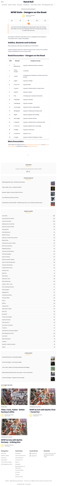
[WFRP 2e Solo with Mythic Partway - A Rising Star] (14, 427)
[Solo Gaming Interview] (28, 287)
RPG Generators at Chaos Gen (20, 467)
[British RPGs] (28, 240)
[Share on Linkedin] (28, 20)
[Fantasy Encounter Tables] (28, 243)
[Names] (28, 303)
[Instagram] (27, 171)
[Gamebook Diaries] (28, 295)
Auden (29, 484)
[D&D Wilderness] (28, 232)
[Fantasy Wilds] (28, 298)
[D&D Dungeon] (28, 289)
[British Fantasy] (28, 235)
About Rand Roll (19, 470)
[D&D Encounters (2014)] (28, 226)
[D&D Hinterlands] (28, 339)
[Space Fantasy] (28, 257)
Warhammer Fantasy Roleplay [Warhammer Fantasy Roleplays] (28, 9)
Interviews (19, 5)
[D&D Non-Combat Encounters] (28, 237)
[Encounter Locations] (28, 325)
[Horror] (28, 300)
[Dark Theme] (3, 1)
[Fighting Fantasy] (28, 248)
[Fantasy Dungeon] (28, 254)
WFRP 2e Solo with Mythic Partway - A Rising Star (11, 441)
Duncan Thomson (30, 15)
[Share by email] (37, 20)
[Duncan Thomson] (23, 16)
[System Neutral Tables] (28, 218)
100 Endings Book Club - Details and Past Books (13, 182)
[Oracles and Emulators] (28, 251)
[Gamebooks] (28, 229)
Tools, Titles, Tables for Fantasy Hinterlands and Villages (15, 367)
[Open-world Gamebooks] (28, 262)
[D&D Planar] (28, 276)
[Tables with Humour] (28, 267)
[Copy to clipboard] (45, 20)
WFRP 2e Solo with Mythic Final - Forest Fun (42, 411)
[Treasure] (28, 328)
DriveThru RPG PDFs (20, 455)
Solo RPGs (4, 5)
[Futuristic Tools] (28, 278)
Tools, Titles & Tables (35, 5)
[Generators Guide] (28, 308)
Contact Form (18, 460)
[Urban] (28, 347)
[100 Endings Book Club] (28, 333)
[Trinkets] (28, 341)
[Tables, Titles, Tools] (28, 284)
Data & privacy (19, 476)
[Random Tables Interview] (28, 344)
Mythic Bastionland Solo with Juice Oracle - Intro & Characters (17, 372)
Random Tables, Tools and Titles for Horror (12, 192)
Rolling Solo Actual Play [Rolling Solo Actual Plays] (35, 406)
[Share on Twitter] (12, 20)
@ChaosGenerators (32, 146)
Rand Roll (14, 481)
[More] (55, 5)
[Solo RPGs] (28, 216)
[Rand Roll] (28, 314)
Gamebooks (26, 5)
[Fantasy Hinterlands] (28, 265)
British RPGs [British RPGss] (4, 406)
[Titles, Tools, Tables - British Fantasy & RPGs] (14, 396)
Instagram (18, 464)
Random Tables (12, 5)
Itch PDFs (17, 472)
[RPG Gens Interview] (28, 246)
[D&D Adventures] (28, 281)
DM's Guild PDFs (19, 458)
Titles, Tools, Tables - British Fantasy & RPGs (13, 411)
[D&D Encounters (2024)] (28, 259)
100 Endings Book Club (47, 5)
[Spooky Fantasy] (28, 319)
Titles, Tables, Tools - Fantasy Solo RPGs (11, 187)
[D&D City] (28, 311)
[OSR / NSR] (28, 336)
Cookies (17, 474)
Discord (17, 462)
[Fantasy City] (28, 270)
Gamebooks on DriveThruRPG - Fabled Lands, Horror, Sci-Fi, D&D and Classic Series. (22, 202)
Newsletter (18, 453)
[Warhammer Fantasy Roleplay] (28, 330)
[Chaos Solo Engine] (28, 317)
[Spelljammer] (28, 292)
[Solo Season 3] (28, 322)
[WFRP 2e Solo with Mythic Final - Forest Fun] (43, 396)
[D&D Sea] (28, 273)
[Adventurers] (28, 306)
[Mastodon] (29, 171)
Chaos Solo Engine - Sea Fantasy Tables (12, 362)
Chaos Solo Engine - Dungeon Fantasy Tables (13, 377)
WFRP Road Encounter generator (33, 144)
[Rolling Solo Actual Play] (28, 224)
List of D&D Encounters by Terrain (10, 197)
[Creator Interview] (28, 221)
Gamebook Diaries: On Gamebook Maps (12, 357)
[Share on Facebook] (20, 20)
